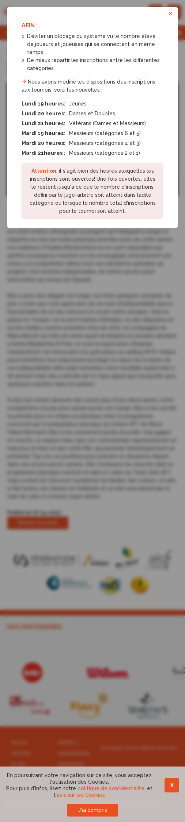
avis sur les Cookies (81, 795)
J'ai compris (92, 810)
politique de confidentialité (111, 788)
